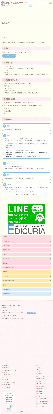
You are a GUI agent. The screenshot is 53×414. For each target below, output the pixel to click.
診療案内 (39, 365)
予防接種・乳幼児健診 (8, 241)
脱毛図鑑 (39, 393)
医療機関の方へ (6, 289)
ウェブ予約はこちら (9, 56)
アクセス (6, 372)
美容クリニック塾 (41, 398)
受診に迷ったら (6, 263)
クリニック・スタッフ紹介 (10, 370)
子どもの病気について (8, 267)
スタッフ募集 (7, 384)
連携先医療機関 (6, 293)
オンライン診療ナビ (42, 403)
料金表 (4, 285)
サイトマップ (40, 406)
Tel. (9, 316)
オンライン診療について (9, 280)
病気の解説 (40, 391)
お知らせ (6, 379)
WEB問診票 (7, 387)
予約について (6, 276)
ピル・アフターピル (8, 258)
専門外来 (39, 371)
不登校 (4, 254)
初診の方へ (5, 271)
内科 (38, 369)
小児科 (39, 367)
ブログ (5, 377)
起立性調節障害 (6, 245)
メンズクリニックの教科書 (44, 401)
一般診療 (5, 236)
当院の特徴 (6, 367)
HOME (3, 37)
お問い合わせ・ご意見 (9, 382)
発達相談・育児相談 (8, 250)
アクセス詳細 (31, 312)
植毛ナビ (39, 396)
